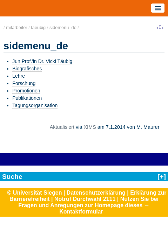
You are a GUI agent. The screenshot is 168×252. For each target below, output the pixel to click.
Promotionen (26, 90)
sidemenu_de (62, 27)
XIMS (90, 127)
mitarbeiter (16, 27)
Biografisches (27, 68)
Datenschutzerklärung (96, 193)
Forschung (23, 83)
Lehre (18, 76)
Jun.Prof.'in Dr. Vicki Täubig (42, 61)
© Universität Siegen (34, 193)
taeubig (38, 27)
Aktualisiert (62, 127)
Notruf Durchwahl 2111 (84, 199)
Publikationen (27, 98)
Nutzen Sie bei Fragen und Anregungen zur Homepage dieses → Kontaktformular (88, 205)
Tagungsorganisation (35, 105)
